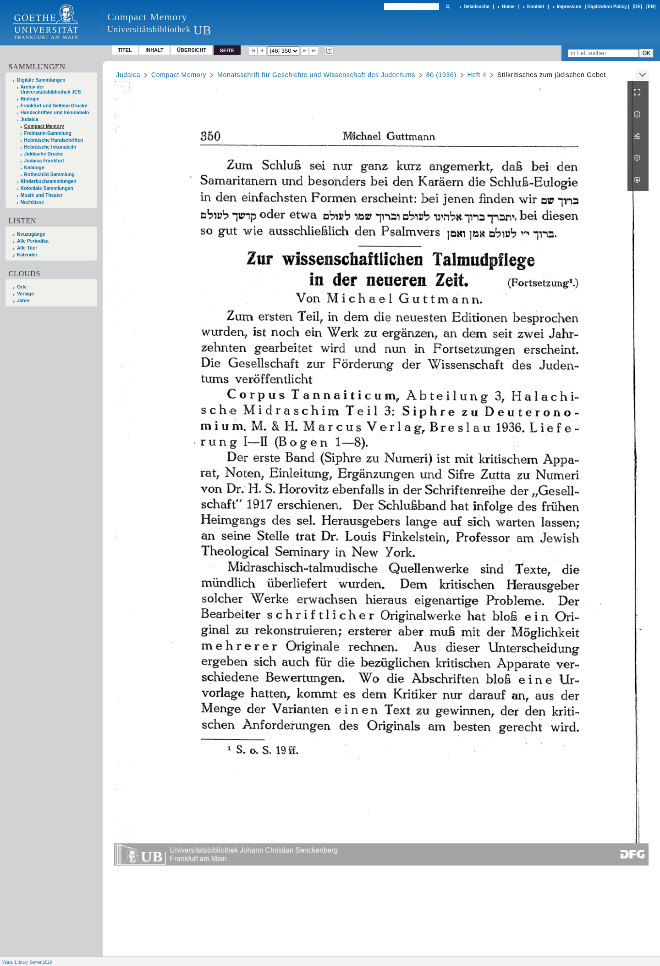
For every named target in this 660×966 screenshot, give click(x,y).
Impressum (569, 6)
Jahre (23, 300)
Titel (125, 50)
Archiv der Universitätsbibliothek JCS (51, 89)
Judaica (29, 119)
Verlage (25, 293)
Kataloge (34, 167)
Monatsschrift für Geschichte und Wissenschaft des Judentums (316, 74)
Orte (22, 286)
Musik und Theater (42, 195)
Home (508, 6)
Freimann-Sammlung (48, 133)
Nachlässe (32, 202)
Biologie (30, 98)
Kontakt (535, 6)
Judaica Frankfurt (44, 160)
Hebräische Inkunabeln (50, 147)
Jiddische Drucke (44, 153)
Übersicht (191, 50)
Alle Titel (27, 247)
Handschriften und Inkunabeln (55, 112)
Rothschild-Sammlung (49, 174)
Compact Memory (44, 126)
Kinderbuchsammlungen (49, 181)
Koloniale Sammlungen (47, 188)
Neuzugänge (31, 234)
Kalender (27, 254)
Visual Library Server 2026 (27, 962)
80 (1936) (441, 74)
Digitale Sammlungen (41, 80)
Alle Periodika (33, 241)
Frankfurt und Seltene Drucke (54, 105)
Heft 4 (477, 74)
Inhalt (154, 50)
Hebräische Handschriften (53, 140)
